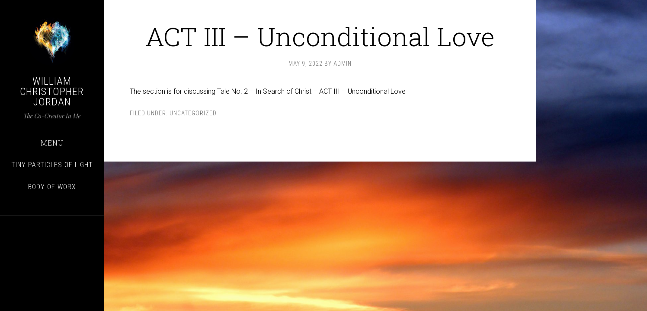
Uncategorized (193, 113)
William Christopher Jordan (52, 91)
